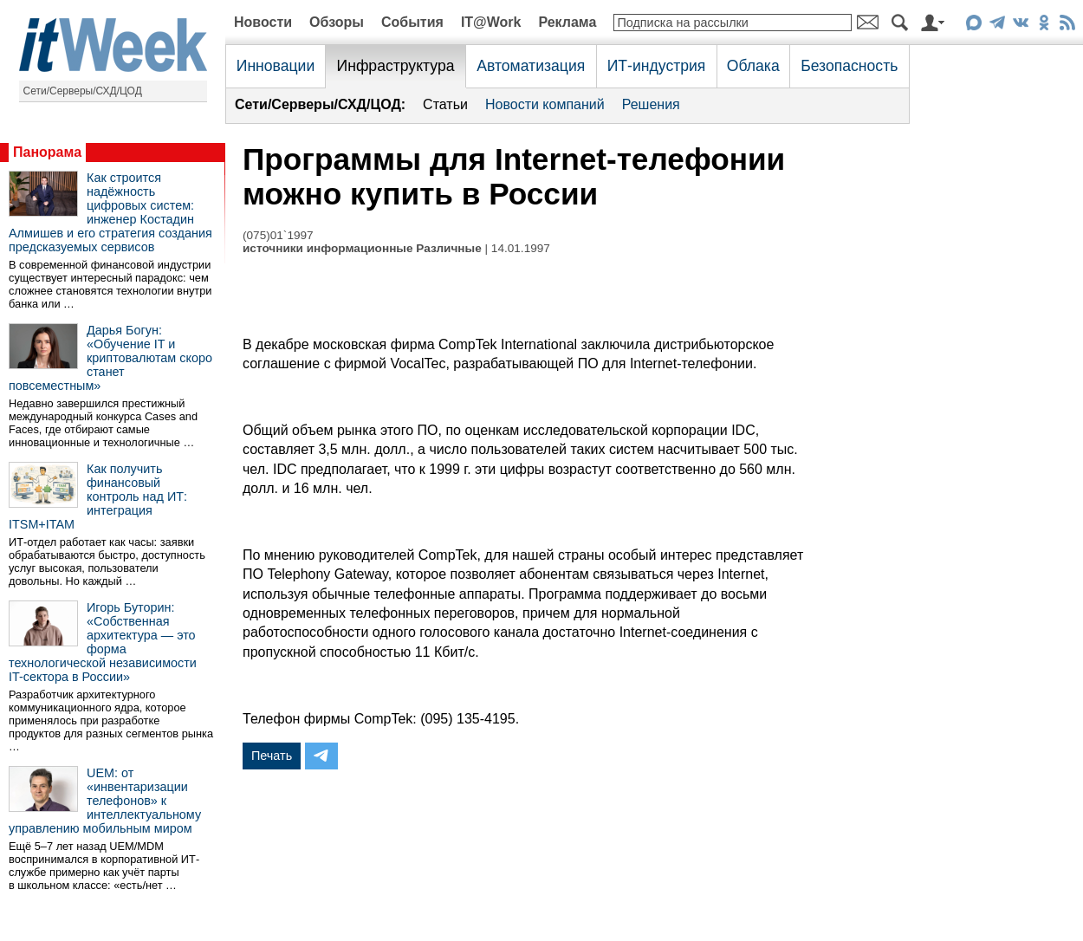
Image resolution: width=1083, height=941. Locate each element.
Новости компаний (545, 104)
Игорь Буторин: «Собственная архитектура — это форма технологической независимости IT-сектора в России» (103, 642)
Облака (753, 66)
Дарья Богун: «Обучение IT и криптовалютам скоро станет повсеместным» (110, 358)
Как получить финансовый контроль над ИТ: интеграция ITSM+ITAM (98, 496)
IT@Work (491, 22)
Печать (271, 756)
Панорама (47, 152)
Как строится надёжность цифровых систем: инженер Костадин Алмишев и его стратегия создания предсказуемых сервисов (110, 212)
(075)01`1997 (278, 235)
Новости (263, 22)
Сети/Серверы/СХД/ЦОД (82, 91)
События (412, 22)
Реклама (567, 22)
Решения (651, 104)
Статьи (445, 104)
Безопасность (849, 66)
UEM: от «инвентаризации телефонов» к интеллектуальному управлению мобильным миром (105, 800)
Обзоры (336, 22)
